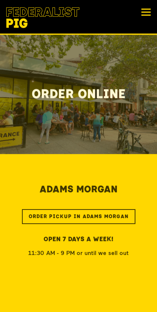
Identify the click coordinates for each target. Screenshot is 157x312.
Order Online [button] (78, 303)
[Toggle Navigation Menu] (146, 12)
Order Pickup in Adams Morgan (79, 217)
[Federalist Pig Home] (43, 17)
